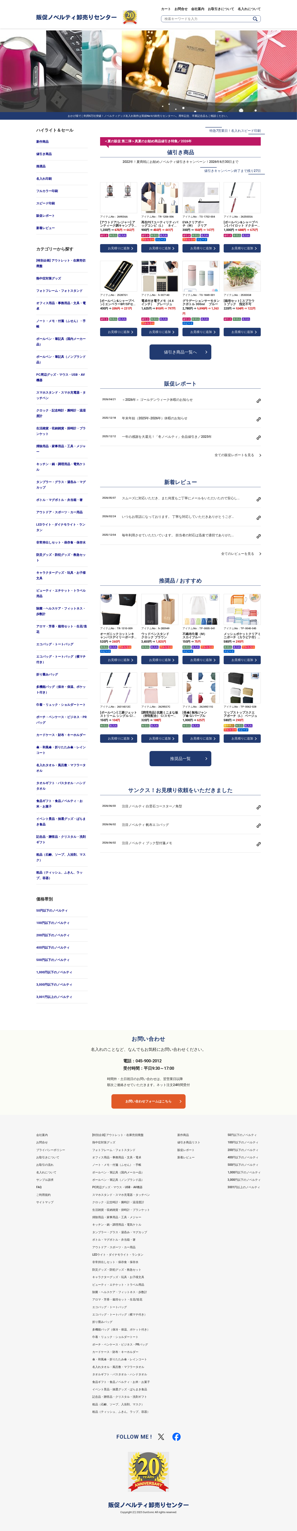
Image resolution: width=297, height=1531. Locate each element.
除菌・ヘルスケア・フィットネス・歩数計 (61, 611)
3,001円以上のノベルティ (54, 997)
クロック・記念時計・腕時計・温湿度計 (61, 413)
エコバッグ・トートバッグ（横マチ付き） (61, 659)
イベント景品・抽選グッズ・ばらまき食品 (61, 821)
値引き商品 (44, 154)
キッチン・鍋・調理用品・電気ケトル (61, 467)
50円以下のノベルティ (52, 910)
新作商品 (42, 142)
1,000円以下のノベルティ (54, 972)
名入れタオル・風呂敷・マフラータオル (61, 768)
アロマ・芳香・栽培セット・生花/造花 (61, 629)
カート (166, 9)
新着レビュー (45, 228)
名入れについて (249, 9)
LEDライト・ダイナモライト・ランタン (60, 527)
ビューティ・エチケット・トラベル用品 (61, 593)
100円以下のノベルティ (53, 923)
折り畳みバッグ (47, 674)
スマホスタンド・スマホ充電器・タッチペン (61, 395)
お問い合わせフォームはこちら (148, 1101)
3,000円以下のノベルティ (54, 984)
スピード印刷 (45, 203)
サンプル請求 (45, 1179)
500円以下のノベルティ (53, 960)
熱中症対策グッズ (48, 278)
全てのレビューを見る (237, 554)
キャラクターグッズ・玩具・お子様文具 (61, 575)
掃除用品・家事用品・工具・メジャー (61, 449)
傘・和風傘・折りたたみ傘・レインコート (61, 750)
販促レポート (45, 216)
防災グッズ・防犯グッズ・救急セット (61, 557)
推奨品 (41, 166)
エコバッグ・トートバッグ (54, 644)
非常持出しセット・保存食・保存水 (61, 542)
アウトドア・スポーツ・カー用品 (59, 512)
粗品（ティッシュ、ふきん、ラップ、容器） (59, 875)
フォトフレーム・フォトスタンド (59, 291)
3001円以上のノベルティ (244, 1187)
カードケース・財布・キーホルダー (61, 735)
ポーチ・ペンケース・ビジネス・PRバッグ (61, 719)
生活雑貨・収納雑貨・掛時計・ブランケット (61, 431)
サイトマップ (45, 1202)
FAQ (39, 1187)
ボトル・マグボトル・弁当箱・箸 (59, 500)
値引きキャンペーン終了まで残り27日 (232, 171)
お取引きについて (221, 9)
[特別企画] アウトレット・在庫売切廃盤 (60, 263)
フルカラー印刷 (47, 191)
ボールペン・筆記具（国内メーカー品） (61, 341)
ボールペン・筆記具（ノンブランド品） (61, 359)
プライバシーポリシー (50, 1150)
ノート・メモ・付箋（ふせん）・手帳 (61, 323)
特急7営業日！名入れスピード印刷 (235, 131)
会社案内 (197, 9)
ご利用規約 (43, 1194)
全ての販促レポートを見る (234, 455)
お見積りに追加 (119, 248)
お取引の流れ (45, 1164)
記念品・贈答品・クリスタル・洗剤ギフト (61, 839)
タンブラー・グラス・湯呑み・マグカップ (61, 484)
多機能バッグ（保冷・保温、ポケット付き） (61, 689)
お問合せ (181, 9)
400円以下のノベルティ (53, 947)
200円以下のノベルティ (53, 935)
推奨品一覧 (180, 758)
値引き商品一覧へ (180, 352)
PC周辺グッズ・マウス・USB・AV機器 (60, 377)
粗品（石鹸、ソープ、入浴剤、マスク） (61, 857)
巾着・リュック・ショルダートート (61, 705)
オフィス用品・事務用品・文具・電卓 (61, 306)
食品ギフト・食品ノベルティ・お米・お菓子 (59, 803)
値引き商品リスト (188, 1142)
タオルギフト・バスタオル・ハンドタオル (61, 785)
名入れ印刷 (44, 179)
